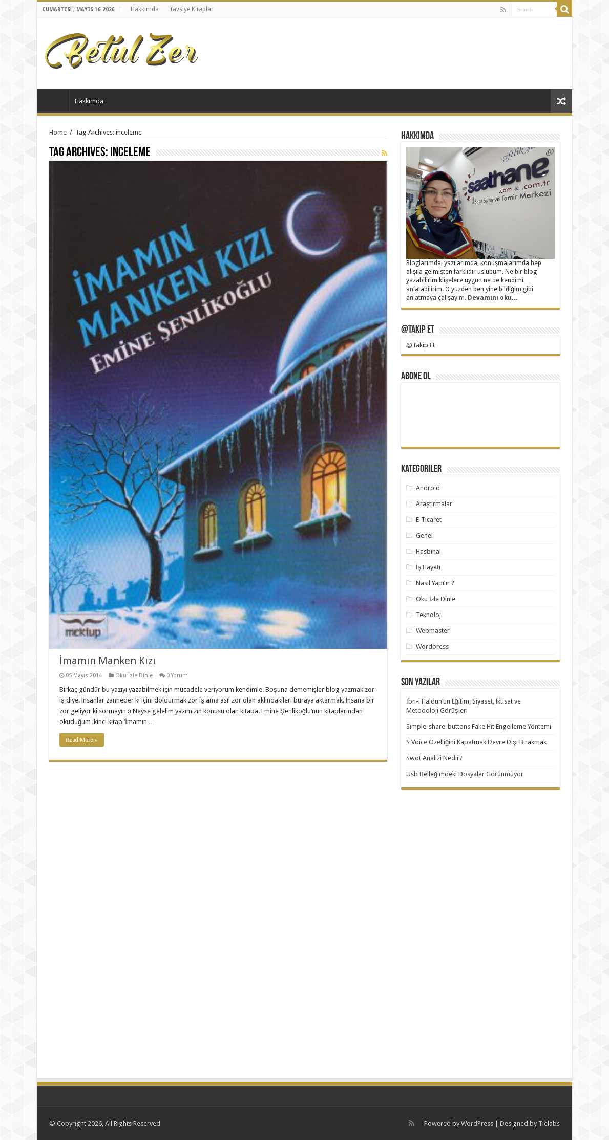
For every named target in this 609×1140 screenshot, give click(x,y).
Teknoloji (429, 615)
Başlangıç (55, 100)
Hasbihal (428, 551)
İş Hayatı (428, 567)
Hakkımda (145, 9)
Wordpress (432, 646)
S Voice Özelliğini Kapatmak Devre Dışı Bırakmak (476, 742)
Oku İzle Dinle (134, 675)
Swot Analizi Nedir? (434, 758)
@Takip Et (417, 330)
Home (58, 132)
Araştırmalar (434, 504)
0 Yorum (177, 675)
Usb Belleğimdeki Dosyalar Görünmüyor (464, 774)
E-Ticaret (429, 519)
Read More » (82, 739)
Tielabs (549, 1123)
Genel (424, 535)
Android (428, 488)
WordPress (477, 1123)
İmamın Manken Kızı (107, 660)
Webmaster (433, 630)
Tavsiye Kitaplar (191, 9)
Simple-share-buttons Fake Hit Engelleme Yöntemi (478, 726)
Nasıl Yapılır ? (435, 583)
